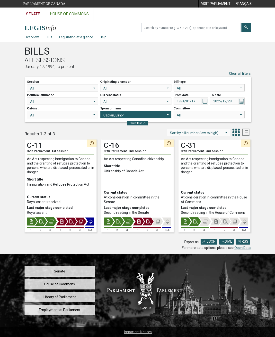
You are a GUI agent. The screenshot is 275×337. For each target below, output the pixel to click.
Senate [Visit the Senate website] (33, 14)
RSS (243, 241)
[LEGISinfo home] (43, 26)
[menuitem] (215, 4)
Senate (59, 271)
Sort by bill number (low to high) (198, 133)
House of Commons (59, 284)
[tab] (236, 132)
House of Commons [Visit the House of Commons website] (69, 14)
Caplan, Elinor (136, 115)
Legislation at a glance (76, 37)
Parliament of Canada (44, 4)
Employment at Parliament (59, 310)
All (63, 88)
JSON (209, 241)
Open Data (242, 248)
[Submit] (246, 27)
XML (226, 241)
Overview (32, 37)
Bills (49, 37)
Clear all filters (240, 73)
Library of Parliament (60, 297)
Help (103, 37)
